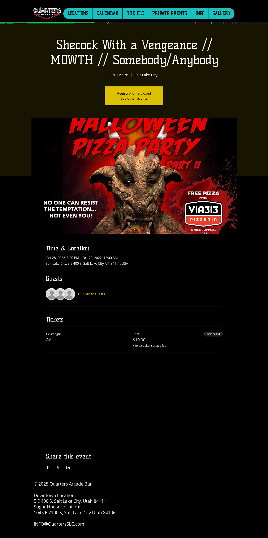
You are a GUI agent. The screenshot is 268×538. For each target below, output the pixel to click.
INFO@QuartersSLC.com (59, 524)
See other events (134, 98)
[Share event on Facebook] (48, 467)
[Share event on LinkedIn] (68, 467)
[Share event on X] (58, 467)
